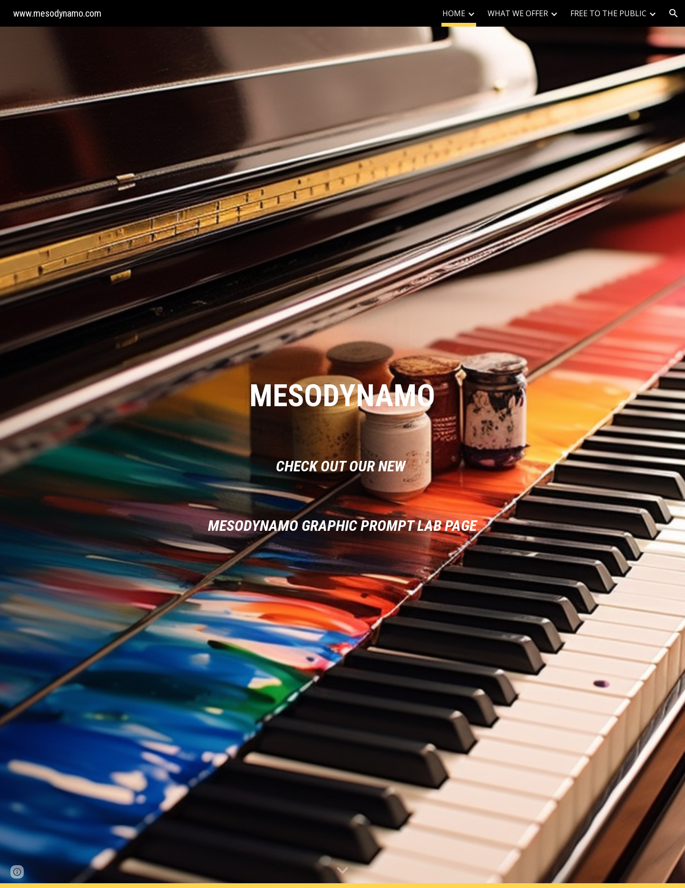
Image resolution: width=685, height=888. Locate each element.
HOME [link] (453, 13)
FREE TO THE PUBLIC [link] (608, 13)
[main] (342, 396)
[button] (673, 13)
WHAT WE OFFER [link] (518, 13)
